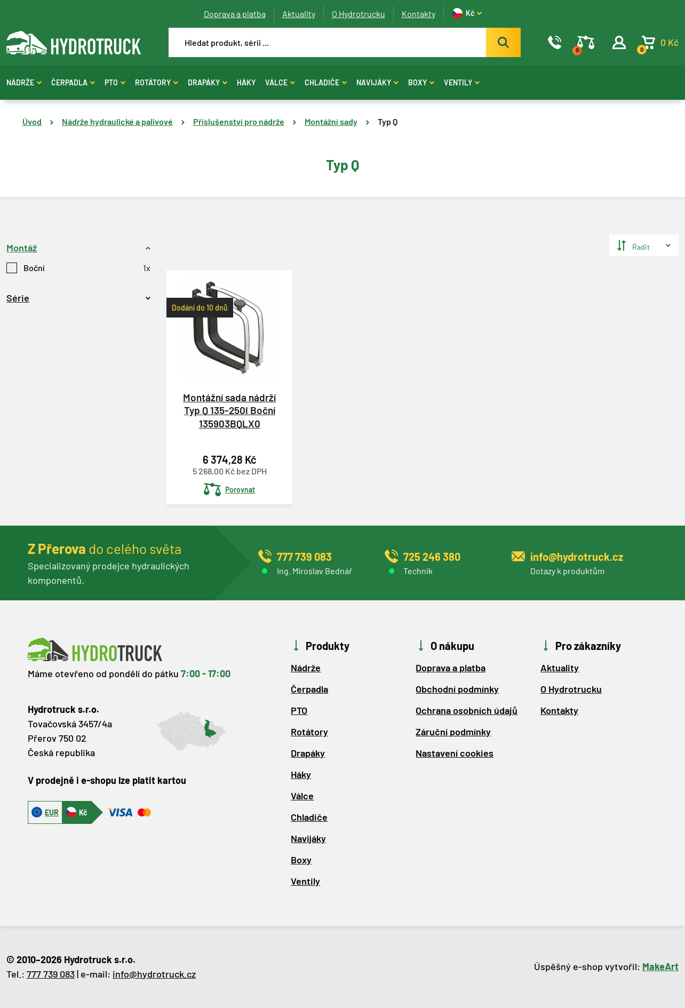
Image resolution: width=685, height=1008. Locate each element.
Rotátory (156, 82)
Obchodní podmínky (457, 689)
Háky (246, 82)
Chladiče (326, 82)
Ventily (462, 82)
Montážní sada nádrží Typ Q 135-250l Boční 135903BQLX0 (229, 410)
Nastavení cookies (454, 753)
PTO (115, 82)
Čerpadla (73, 82)
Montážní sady (331, 121)
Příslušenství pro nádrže (238, 121)
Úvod (32, 121)
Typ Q (387, 121)
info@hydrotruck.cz (154, 974)
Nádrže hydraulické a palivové (117, 121)
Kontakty (418, 14)
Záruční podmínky (453, 731)
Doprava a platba (235, 14)
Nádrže (24, 82)
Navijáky (377, 82)
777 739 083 (51, 974)
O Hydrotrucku (358, 14)
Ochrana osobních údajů (466, 710)
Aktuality (298, 14)
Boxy (421, 82)
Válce (280, 82)
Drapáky (207, 82)
